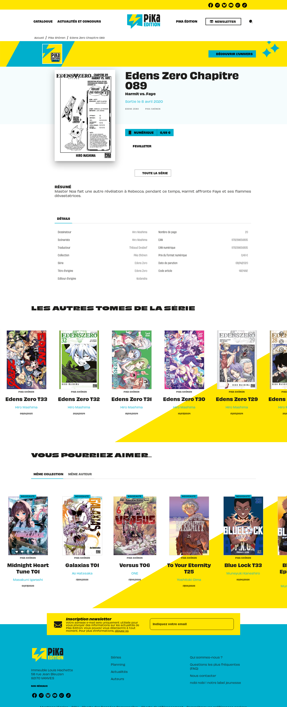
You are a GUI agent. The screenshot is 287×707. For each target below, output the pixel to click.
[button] (224, 21)
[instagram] (217, 5)
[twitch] (237, 5)
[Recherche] (251, 22)
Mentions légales (73, 703)
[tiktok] (244, 5)
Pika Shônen (53, 37)
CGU (90, 703)
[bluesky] (224, 5)
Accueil (38, 37)
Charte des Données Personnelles (118, 703)
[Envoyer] (229, 620)
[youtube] (231, 5)
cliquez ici (127, 625)
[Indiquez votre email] (187, 620)
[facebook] (210, 5)
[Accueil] (143, 21)
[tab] (42, 21)
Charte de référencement (159, 703)
